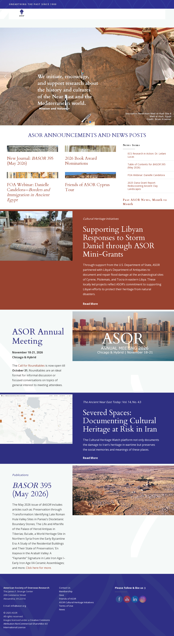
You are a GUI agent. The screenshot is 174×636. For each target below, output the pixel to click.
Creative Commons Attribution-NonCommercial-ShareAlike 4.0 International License (26, 623)
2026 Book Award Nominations (81, 161)
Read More (90, 304)
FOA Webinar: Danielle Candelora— (28, 192)
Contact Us (64, 587)
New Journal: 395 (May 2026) (30, 161)
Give (61, 595)
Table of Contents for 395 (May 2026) (146, 166)
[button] (87, 76)
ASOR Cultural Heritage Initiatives (76, 602)
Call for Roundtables (31, 365)
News (62, 609)
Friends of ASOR (67, 598)
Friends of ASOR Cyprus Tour (87, 187)
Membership (65, 591)
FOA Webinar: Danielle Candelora (146, 175)
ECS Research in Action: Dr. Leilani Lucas (147, 155)
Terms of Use (66, 605)
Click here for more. (38, 568)
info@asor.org (18, 605)
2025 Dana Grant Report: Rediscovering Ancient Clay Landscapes (143, 186)
